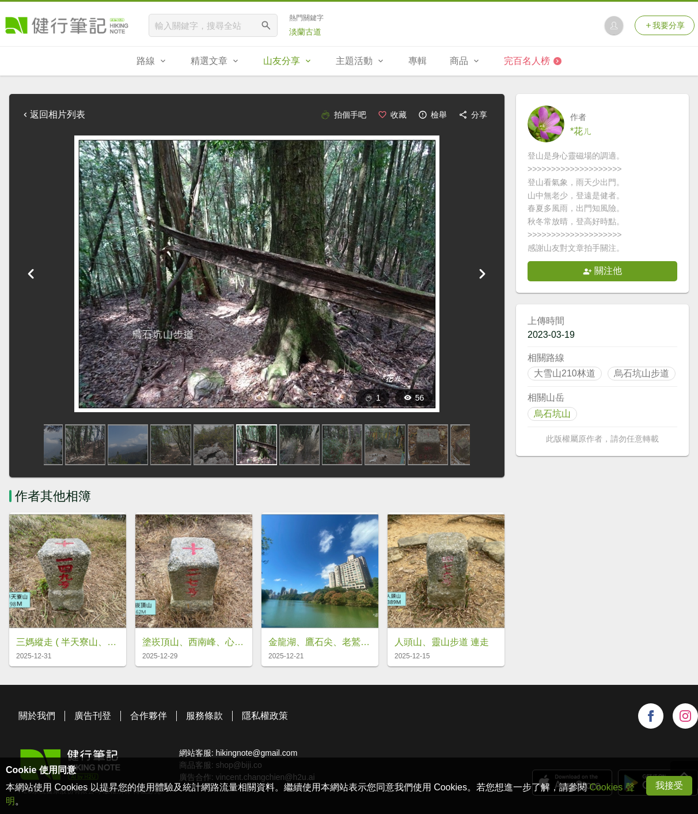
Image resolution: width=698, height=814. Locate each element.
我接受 (669, 785)
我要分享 (664, 25)
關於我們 (36, 716)
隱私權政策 (265, 716)
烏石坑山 (552, 414)
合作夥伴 (148, 716)
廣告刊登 (92, 716)
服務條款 (204, 716)
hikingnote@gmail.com (256, 753)
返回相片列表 (53, 114)
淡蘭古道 (305, 31)
